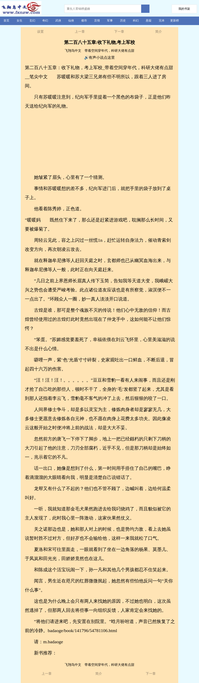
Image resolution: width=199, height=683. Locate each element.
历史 (123, 20)
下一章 (119, 31)
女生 (19, 20)
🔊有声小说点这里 (99, 57)
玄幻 (32, 20)
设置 (40, 31)
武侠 (58, 20)
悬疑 (149, 20)
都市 (84, 20)
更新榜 (174, 20)
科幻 (136, 20)
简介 (158, 31)
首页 (6, 20)
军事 (110, 20)
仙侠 (71, 20)
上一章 (80, 31)
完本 (162, 20)
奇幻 (45, 20)
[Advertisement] (100, 142)
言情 (97, 20)
